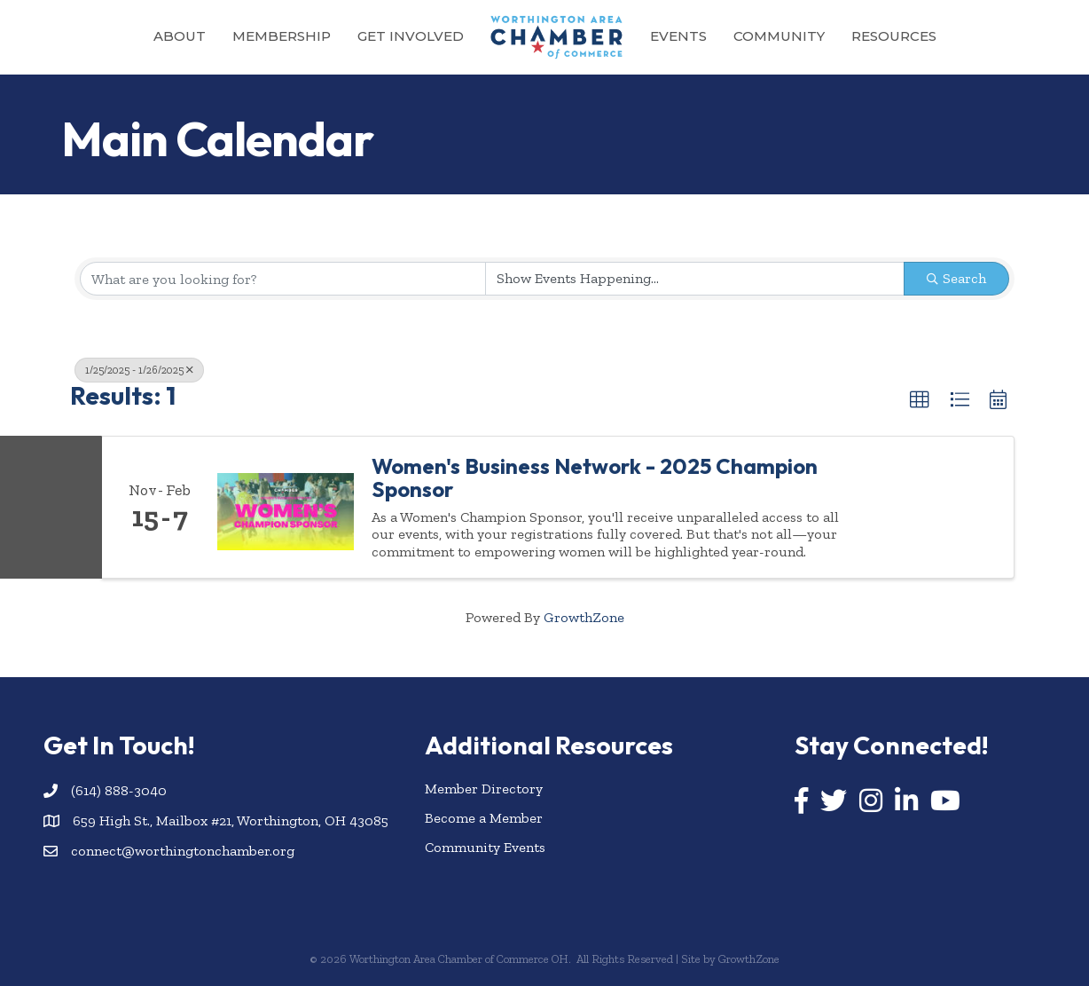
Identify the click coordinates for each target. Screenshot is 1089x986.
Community (779, 36)
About (179, 36)
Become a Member (484, 817)
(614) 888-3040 (119, 790)
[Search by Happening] (695, 279)
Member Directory (484, 788)
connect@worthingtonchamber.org (182, 850)
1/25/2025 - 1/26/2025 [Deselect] (139, 370)
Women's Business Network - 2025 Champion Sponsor (595, 477)
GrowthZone (584, 617)
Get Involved (410, 36)
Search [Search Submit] (956, 278)
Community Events (485, 847)
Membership (281, 36)
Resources (893, 36)
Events (678, 36)
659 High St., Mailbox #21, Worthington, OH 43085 (230, 820)
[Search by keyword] (283, 279)
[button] (919, 400)
